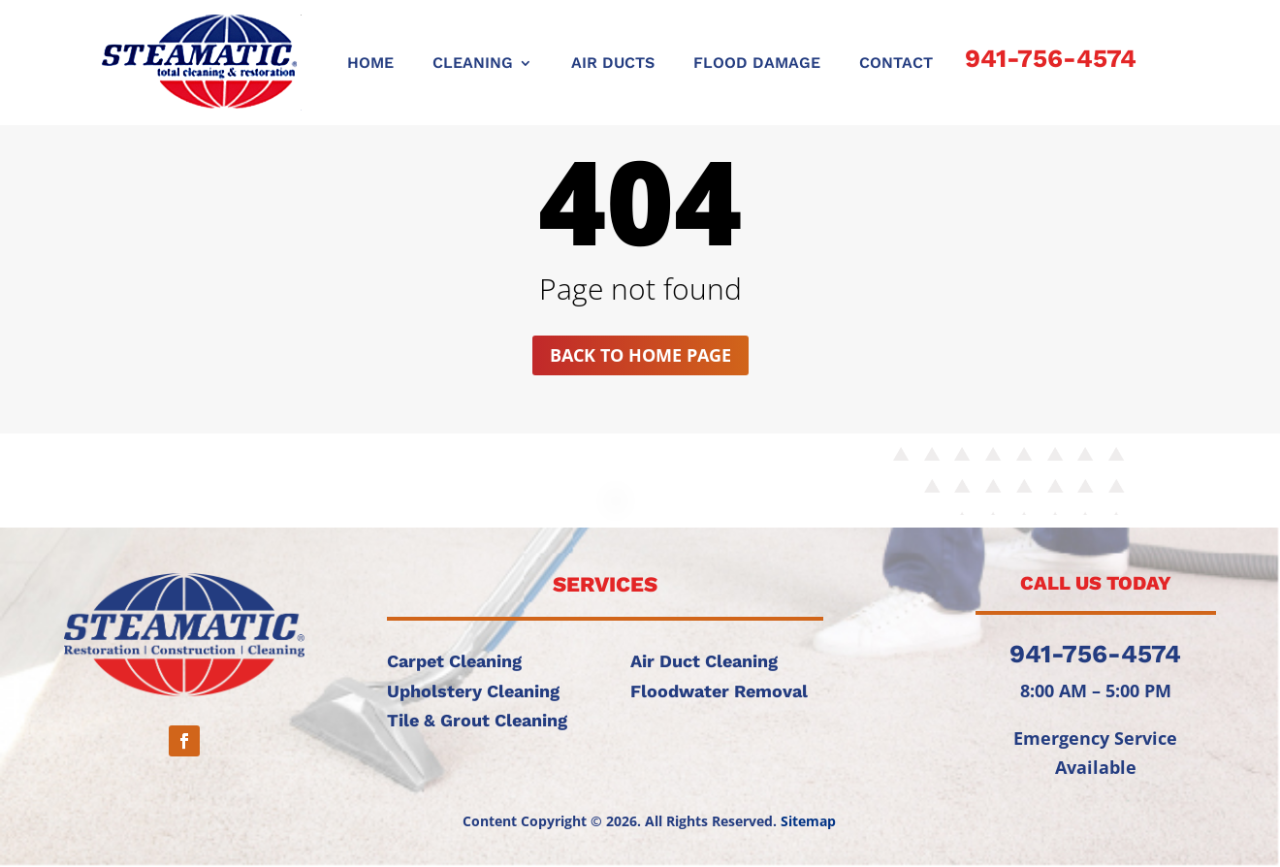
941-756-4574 (1050, 58)
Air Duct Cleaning (704, 661)
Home (370, 64)
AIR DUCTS (613, 64)
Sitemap (808, 821)
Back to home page (640, 355)
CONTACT (896, 64)
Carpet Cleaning (454, 661)
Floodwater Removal (719, 691)
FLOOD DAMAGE (756, 64)
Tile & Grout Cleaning (477, 720)
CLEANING (472, 64)
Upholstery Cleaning (473, 691)
